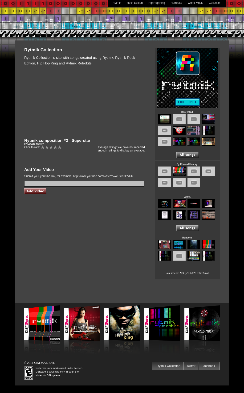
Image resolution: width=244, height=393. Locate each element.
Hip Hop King (156, 2)
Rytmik (117, 2)
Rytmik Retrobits (79, 63)
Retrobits (176, 2)
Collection (215, 2)
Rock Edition (135, 2)
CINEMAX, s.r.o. (44, 363)
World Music (195, 2)
